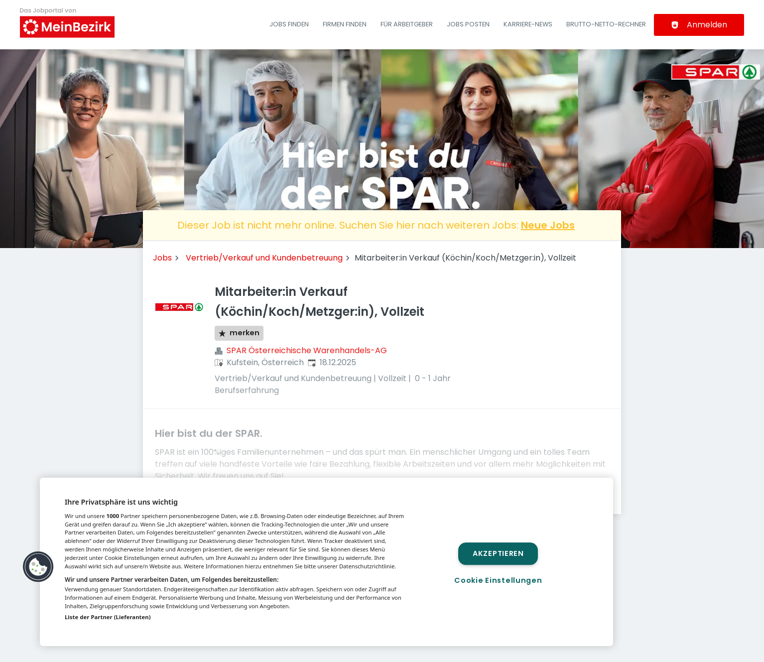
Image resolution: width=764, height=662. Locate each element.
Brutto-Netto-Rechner (606, 24)
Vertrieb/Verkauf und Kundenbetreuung (264, 258)
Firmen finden (345, 24)
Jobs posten (468, 24)
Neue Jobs (548, 225)
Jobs (162, 258)
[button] (38, 567)
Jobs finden (289, 24)
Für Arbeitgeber (407, 24)
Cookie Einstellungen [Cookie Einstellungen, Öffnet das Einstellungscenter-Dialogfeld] (498, 580)
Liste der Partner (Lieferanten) (108, 617)
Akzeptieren (498, 553)
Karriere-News (528, 24)
